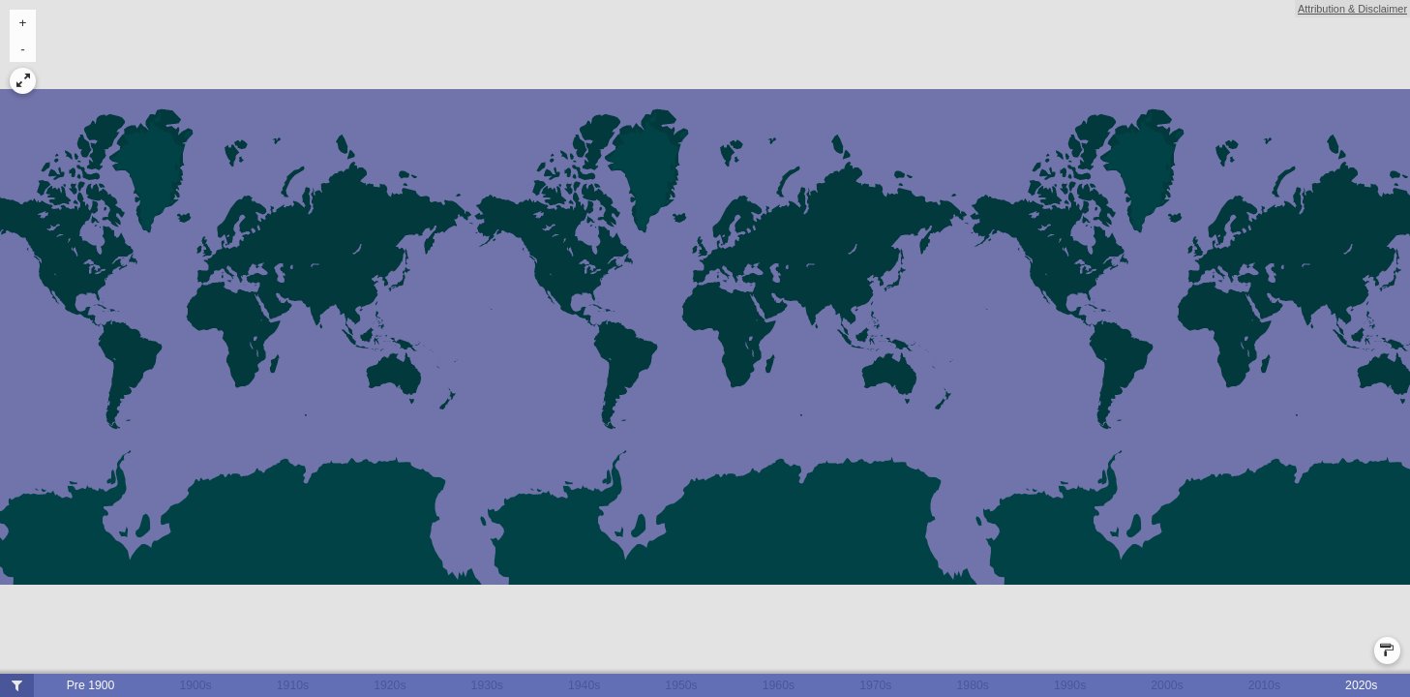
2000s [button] (1167, 685)
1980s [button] (973, 685)
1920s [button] (389, 685)
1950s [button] (681, 685)
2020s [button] (1361, 685)
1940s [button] (584, 685)
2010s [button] (1264, 685)
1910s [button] (293, 685)
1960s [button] (779, 685)
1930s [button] (487, 685)
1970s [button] (875, 685)
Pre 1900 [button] (91, 685)
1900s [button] (195, 685)
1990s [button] (1070, 685)
